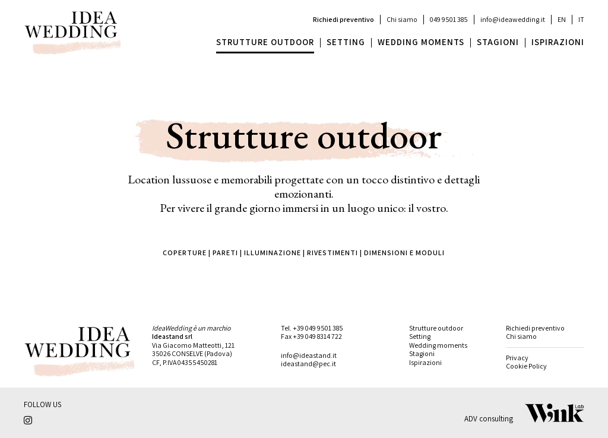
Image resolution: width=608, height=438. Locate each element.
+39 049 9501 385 (318, 327)
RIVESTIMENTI (332, 252)
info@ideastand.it (309, 355)
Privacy (517, 357)
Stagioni (422, 353)
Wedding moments (438, 345)
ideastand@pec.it (308, 363)
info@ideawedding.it (512, 19)
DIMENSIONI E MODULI (404, 252)
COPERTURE (185, 252)
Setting (419, 336)
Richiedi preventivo (343, 19)
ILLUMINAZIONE (272, 252)
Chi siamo (402, 19)
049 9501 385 (449, 19)
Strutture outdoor (436, 327)
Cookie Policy (526, 365)
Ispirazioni (425, 362)
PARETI (225, 252)
